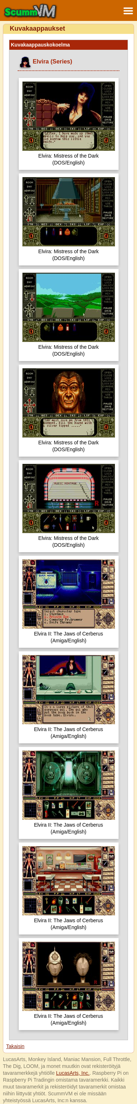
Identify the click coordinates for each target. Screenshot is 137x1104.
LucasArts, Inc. (73, 1073)
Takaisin (15, 1046)
